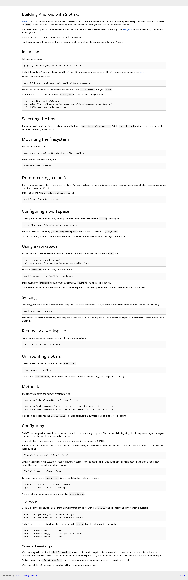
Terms (34, 575)
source (182, 575)
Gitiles (18, 575)
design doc (128, 29)
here (142, 72)
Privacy (25, 575)
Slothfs (25, 21)
